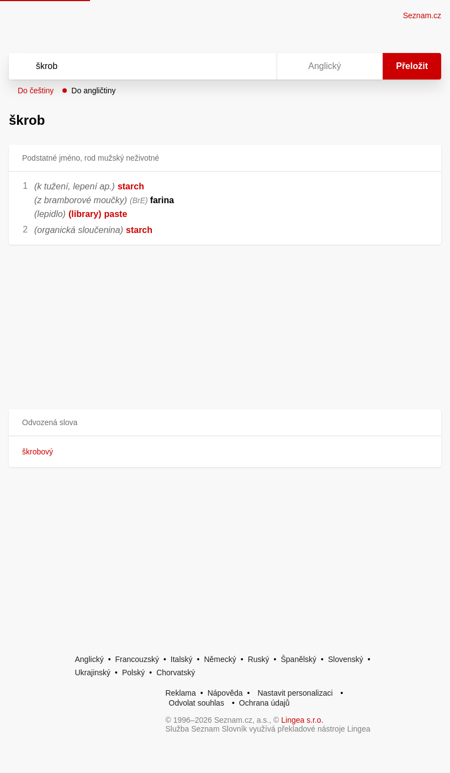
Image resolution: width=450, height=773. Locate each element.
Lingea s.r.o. (302, 720)
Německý (220, 659)
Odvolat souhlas (196, 702)
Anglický (89, 659)
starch (131, 186)
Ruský (258, 659)
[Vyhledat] (128, 66)
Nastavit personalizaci (294, 693)
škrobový (37, 451)
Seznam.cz (422, 15)
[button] (225, 422)
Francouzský (137, 659)
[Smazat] (233, 66)
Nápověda (225, 693)
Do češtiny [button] (36, 90)
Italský (182, 659)
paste (116, 214)
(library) (85, 214)
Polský (133, 672)
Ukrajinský (93, 672)
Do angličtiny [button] (93, 90)
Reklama (181, 693)
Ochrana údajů (264, 702)
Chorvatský (175, 672)
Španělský (298, 659)
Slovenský (345, 659)
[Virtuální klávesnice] (258, 66)
